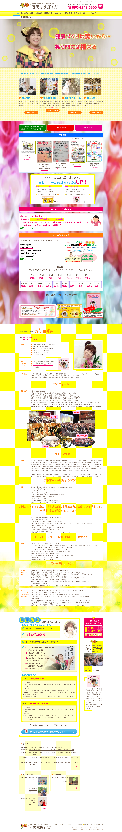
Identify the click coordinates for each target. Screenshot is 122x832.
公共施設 (38, 13)
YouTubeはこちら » (28, 159)
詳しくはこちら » (27, 157)
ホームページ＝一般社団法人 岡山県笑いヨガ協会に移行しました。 (47, 747)
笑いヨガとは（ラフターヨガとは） (33, 790)
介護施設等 (47, 13)
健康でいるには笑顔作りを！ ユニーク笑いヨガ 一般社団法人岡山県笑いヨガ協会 (51, 750)
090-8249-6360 (27, 337)
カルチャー (58, 13)
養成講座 (68, 13)
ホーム (16, 13)
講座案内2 (71, 824)
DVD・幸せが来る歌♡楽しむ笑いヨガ (43, 365)
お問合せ (77, 13)
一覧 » (76, 767)
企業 (31, 13)
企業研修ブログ (27, 17)
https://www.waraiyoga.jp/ (30, 339)
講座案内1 (64, 824)
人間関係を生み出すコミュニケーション (64, 779)
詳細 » (32, 278)
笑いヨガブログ (89, 13)
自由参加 (24, 13)
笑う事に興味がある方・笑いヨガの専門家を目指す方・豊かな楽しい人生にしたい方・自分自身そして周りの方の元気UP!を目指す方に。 (54, 222)
